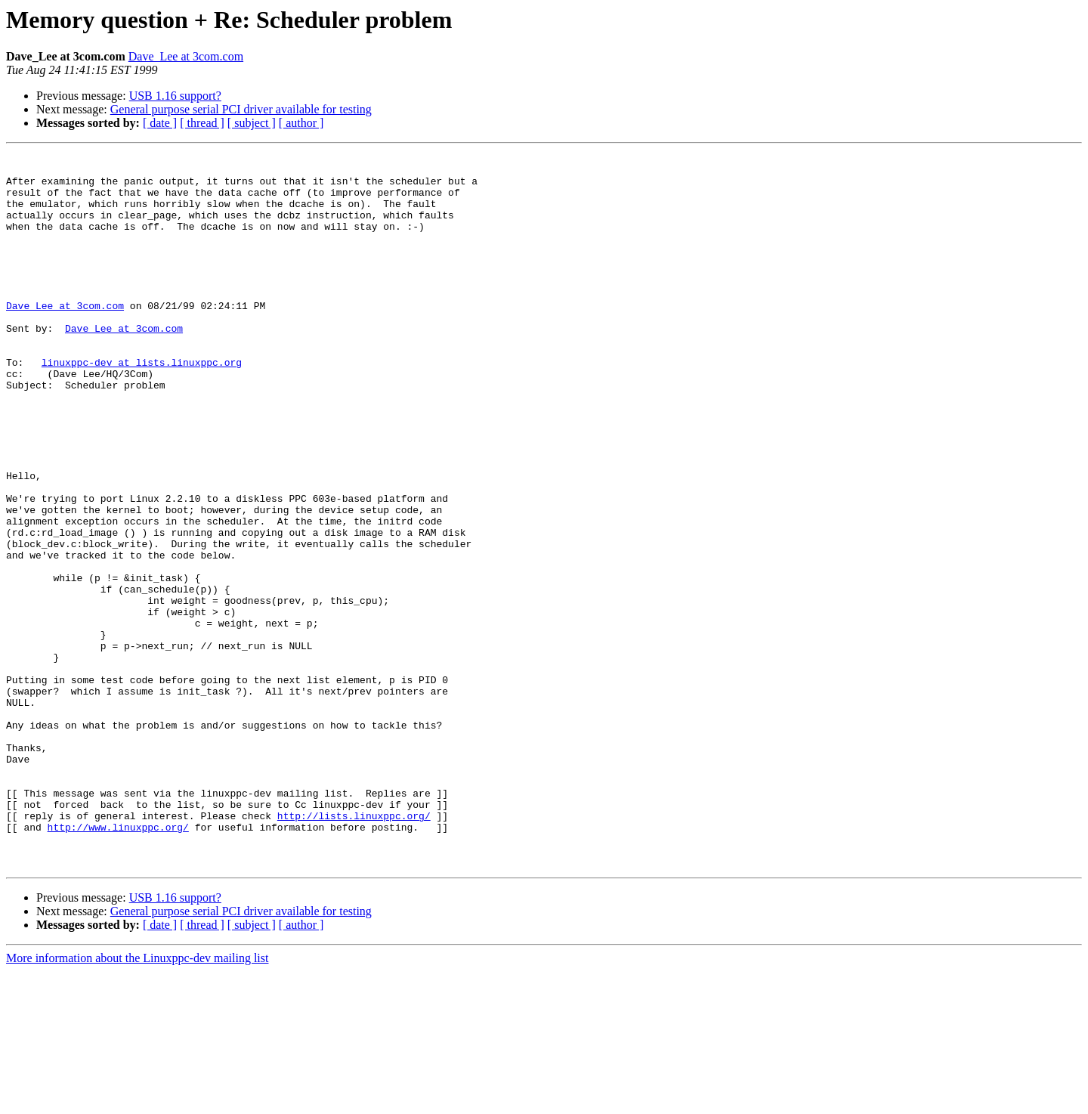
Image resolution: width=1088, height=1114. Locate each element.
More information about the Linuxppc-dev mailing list (137, 1100)
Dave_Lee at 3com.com (185, 56)
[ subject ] (251, 122)
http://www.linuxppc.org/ (118, 963)
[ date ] (160, 122)
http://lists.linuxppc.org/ (354, 949)
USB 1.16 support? (175, 95)
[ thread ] (202, 122)
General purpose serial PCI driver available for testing (241, 109)
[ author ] (301, 122)
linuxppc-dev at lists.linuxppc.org (142, 405)
